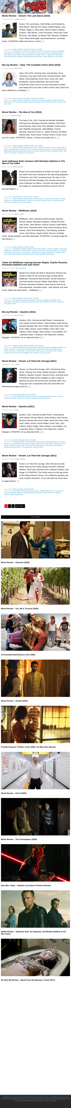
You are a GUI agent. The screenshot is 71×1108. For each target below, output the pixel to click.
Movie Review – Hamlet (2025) (14, 701)
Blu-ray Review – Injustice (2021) (19, 312)
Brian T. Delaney (9, 349)
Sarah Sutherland (34, 102)
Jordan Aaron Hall (44, 149)
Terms (39, 1078)
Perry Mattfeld (45, 151)
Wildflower (50, 254)
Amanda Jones (31, 249)
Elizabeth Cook (19, 53)
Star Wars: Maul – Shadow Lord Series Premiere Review (26, 885)
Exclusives (39, 1034)
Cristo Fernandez (59, 51)
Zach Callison (45, 353)
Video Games (39, 1011)
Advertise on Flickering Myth (39, 1051)
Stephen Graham (28, 56)
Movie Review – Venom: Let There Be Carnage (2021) (29, 361)
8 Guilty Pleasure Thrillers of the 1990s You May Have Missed (28, 747)
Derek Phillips (22, 349)
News (30, 197)
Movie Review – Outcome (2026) (15, 562)
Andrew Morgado (19, 347)
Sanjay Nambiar (40, 254)
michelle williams (33, 396)
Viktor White (27, 202)
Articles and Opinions (39, 1028)
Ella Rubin (57, 147)
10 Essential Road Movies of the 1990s (18, 655)
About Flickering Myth (39, 1044)
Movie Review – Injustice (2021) (18, 406)
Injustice (12, 351)
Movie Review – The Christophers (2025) (19, 839)
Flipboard (39, 1068)
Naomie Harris (44, 396)
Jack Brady (46, 53)
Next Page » (20, 506)
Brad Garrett (41, 249)
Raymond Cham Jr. (57, 151)
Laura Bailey (49, 351)
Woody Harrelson (44, 398)
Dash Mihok (42, 250)
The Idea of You (22, 153)
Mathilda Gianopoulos (58, 149)
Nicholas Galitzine (33, 151)
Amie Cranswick (17, 197)
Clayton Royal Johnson (29, 250)
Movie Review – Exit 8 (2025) (13, 793)
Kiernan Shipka (37, 252)
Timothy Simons (57, 102)
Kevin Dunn (57, 100)
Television (40, 98)
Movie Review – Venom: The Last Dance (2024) (26, 16)
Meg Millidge (8, 151)
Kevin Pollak (40, 351)
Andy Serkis (27, 51)
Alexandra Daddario (20, 249)
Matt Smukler (57, 252)
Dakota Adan (49, 147)
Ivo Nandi (39, 53)
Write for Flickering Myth (39, 1048)
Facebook (39, 1058)
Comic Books (39, 1007)
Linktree (39, 1075)
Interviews (39, 1031)
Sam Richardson (22, 102)
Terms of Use (39, 1081)
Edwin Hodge (32, 349)
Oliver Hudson (9, 353)
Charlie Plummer (52, 249)
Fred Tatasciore (51, 349)
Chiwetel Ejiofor (37, 51)
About (39, 1041)
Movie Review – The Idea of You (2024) (22, 112)
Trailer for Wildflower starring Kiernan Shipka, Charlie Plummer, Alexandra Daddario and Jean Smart (35, 263)
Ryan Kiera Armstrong (16, 254)
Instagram (39, 1064)
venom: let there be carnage (27, 398)
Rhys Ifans (58, 55)
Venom (45, 56)
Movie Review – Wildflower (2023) (19, 210)
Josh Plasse (16, 252)
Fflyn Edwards (30, 53)
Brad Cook (16, 98)
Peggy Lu (44, 55)
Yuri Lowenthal (35, 353)
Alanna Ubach (17, 51)
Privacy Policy (39, 1085)
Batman (48, 347)
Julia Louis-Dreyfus (46, 100)
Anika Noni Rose (30, 347)
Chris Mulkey (16, 250)
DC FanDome (16, 443)
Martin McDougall (28, 55)
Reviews (20, 49)
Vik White (31, 153)
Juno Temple (8, 55)
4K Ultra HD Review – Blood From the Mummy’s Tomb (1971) (28, 980)
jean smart (7, 252)
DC (16, 349)
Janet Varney (20, 351)
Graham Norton (13, 149)
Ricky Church (39, 345)
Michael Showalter (19, 151)
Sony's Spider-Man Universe (13, 56)
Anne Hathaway (18, 147)
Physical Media (25, 98)
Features (39, 1018)
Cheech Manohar (39, 147)
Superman (25, 353)
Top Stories (39, 49)
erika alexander (51, 250)
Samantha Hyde (29, 254)
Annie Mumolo (28, 147)
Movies (15, 49)
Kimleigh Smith (47, 252)
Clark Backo (47, 51)
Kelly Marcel (17, 55)
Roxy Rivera (13, 153)
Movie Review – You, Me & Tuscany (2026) (19, 609)
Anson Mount (40, 347)
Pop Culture (39, 998)
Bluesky (39, 1071)
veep (9, 104)
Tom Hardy (38, 56)
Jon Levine (34, 149)
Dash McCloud (9, 53)
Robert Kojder (29, 49)
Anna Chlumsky (18, 100)
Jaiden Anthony (25, 149)
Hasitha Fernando (19, 394)
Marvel (38, 55)
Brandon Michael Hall (58, 347)
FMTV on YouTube (39, 1038)
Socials (39, 1055)
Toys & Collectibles (39, 1014)
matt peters (58, 351)
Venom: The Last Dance (55, 56)
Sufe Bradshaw (46, 102)
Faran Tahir (41, 349)
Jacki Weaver (62, 250)
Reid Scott (51, 55)
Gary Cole (35, 100)
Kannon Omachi (26, 252)
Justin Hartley (30, 351)
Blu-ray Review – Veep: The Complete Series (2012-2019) (31, 65)
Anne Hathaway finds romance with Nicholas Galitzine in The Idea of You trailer (33, 162)
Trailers (36, 197)
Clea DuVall (27, 100)
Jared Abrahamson (57, 53)
